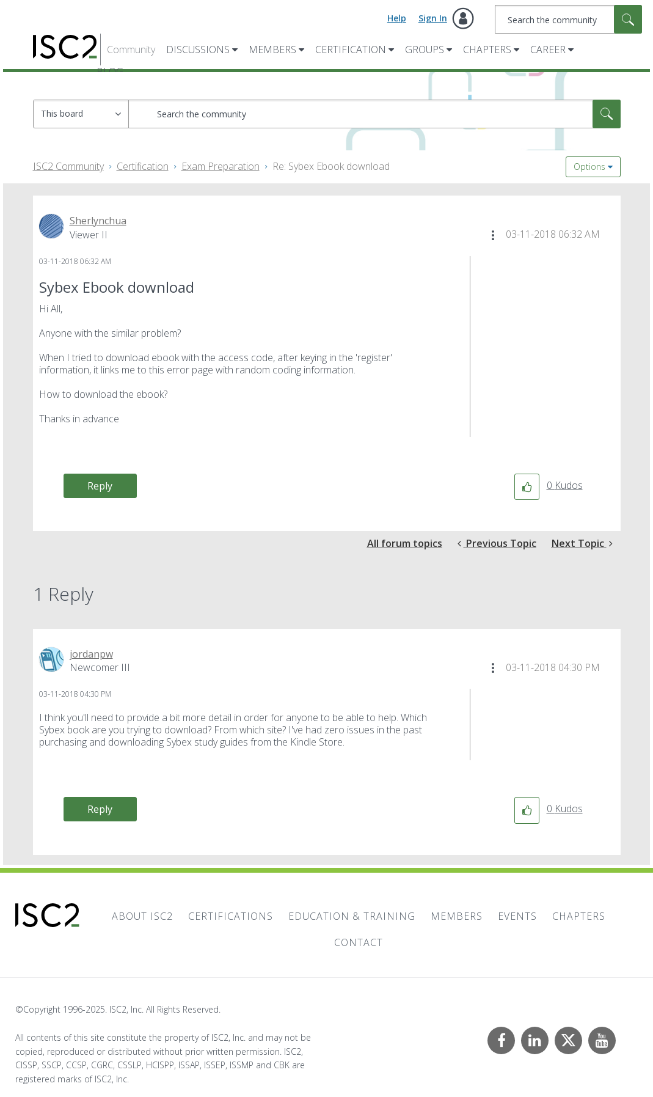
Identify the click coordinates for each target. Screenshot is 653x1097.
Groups (424, 49)
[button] (493, 235)
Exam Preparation (220, 166)
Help (396, 18)
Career (548, 49)
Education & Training (351, 916)
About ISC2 (142, 916)
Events (517, 916)
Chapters (487, 49)
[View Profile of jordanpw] (91, 654)
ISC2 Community (68, 166)
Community (131, 49)
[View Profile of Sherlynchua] (98, 220)
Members (272, 49)
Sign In (432, 18)
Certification (350, 49)
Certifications (230, 916)
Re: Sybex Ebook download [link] (331, 166)
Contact (358, 942)
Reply (99, 486)
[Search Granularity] (81, 114)
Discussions (198, 49)
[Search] (568, 19)
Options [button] (589, 166)
